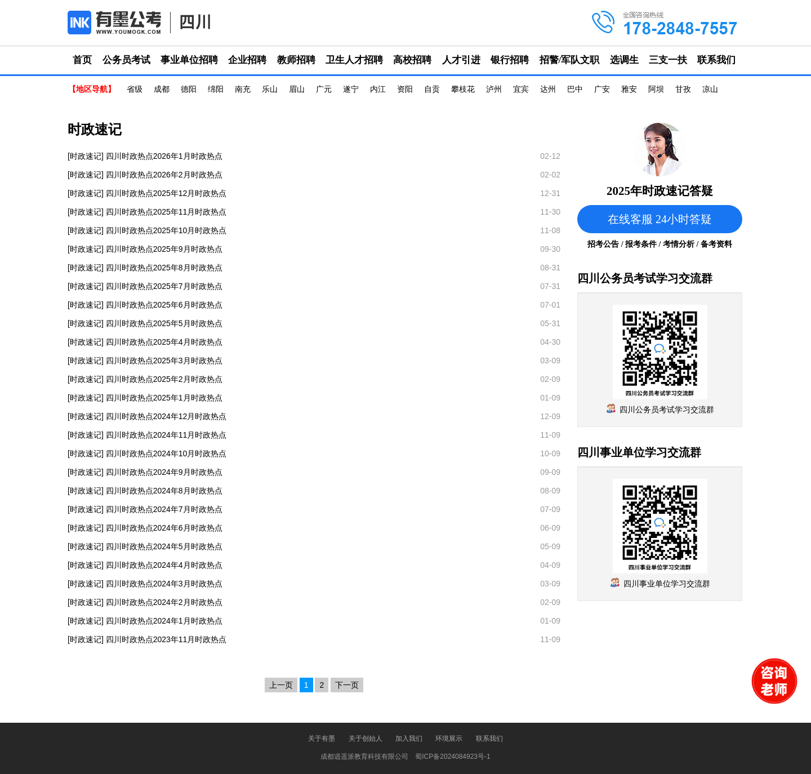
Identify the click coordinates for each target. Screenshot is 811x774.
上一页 (281, 685)
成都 (162, 89)
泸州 (494, 89)
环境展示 (448, 738)
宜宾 (521, 89)
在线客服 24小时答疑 (660, 219)
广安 (602, 89)
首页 (82, 60)
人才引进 (461, 60)
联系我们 (716, 60)
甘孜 (683, 89)
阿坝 (656, 89)
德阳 (189, 89)
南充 (243, 89)
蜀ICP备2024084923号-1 (452, 756)
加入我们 (408, 738)
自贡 (432, 89)
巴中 (575, 89)
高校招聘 (412, 60)
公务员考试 (126, 60)
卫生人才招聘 (354, 60)
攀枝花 (463, 89)
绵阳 (216, 89)
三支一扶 (668, 60)
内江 (378, 89)
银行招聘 (510, 60)
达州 (548, 89)
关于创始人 (365, 738)
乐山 (270, 89)
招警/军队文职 (570, 60)
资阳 (405, 89)
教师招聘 (296, 60)
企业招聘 (247, 60)
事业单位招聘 (189, 60)
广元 (324, 89)
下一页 (347, 685)
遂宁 (351, 89)
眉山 (297, 89)
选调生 (624, 60)
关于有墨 (321, 738)
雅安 (629, 89)
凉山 (710, 89)
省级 (134, 89)
